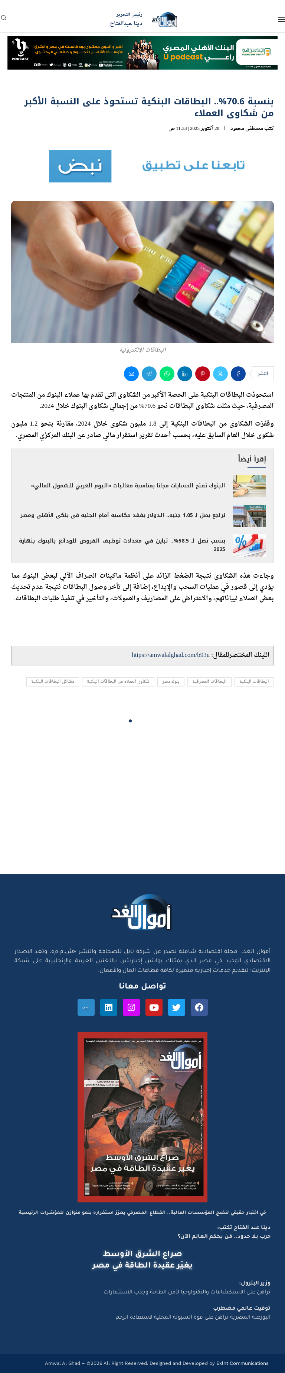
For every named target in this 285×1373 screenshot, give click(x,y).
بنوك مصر (171, 682)
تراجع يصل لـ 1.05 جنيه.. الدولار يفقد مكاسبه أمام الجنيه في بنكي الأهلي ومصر (122, 515)
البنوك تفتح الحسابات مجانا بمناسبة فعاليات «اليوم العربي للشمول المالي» (128, 486)
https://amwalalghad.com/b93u (171, 655)
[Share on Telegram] (149, 373)
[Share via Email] (131, 373)
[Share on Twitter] (220, 373)
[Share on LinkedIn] (184, 373)
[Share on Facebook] (238, 373)
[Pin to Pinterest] (202, 373)
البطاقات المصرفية (209, 682)
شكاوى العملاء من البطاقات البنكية (118, 682)
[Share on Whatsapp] (167, 373)
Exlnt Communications (242, 1363)
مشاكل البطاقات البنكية (52, 682)
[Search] (3, 20)
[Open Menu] (281, 19)
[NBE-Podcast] (142, 43)
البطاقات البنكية (254, 682)
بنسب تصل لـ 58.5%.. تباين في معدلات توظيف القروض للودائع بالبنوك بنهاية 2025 (122, 545)
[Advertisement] (142, 803)
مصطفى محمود (246, 128)
